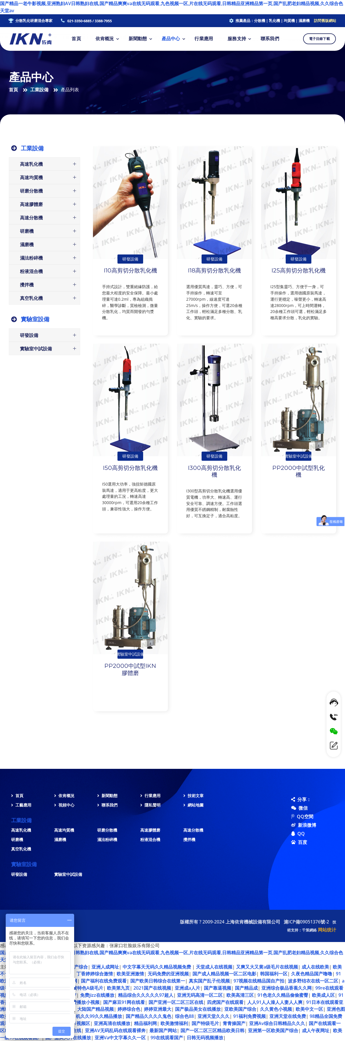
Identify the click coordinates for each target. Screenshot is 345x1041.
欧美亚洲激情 (130, 974)
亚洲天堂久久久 (214, 1016)
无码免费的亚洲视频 (168, 974)
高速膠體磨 (150, 830)
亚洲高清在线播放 (112, 1023)
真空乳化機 (21, 849)
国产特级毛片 (205, 1023)
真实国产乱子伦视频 (209, 981)
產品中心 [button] (171, 38)
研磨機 (17, 839)
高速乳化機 (21, 830)
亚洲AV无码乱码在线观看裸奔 (115, 1030)
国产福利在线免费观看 (104, 981)
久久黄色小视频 (276, 1009)
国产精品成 (246, 988)
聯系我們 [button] (270, 38)
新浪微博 (295, 825)
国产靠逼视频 (217, 988)
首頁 (13, 89)
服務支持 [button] (237, 38)
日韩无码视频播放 (205, 1037)
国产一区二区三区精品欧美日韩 (212, 1030)
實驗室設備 (35, 319)
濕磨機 (60, 839)
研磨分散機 (107, 830)
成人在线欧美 (315, 967)
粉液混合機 (150, 839)
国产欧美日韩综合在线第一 (157, 981)
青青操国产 (234, 1023)
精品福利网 (145, 1023)
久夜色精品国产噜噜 (311, 974)
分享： (295, 799)
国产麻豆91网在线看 (124, 1002)
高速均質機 (64, 830)
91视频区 (80, 1023)
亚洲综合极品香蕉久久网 (286, 988)
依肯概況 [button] (105, 38)
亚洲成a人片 (187, 988)
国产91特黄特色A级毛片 (78, 988)
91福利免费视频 (249, 1016)
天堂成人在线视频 (214, 967)
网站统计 (327, 930)
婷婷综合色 (128, 1009)
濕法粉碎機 (107, 839)
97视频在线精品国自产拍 (259, 981)
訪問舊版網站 (325, 20)
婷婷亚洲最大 (157, 1009)
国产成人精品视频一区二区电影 (224, 974)
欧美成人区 (323, 995)
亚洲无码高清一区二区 (200, 995)
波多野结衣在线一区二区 (313, 981)
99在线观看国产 (167, 1037)
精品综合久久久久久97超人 (145, 995)
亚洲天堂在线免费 (287, 1016)
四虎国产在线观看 (225, 1002)
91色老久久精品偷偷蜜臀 (282, 995)
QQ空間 (295, 816)
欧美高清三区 (240, 995)
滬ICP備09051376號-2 (306, 922)
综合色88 (184, 1016)
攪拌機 (189, 839)
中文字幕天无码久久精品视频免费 (157, 967)
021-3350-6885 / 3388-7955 (89, 20)
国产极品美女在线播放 (198, 1009)
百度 (295, 842)
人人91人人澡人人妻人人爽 (275, 1002)
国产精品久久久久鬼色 (148, 1016)
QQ (295, 833)
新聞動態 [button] (138, 38)
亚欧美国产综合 (240, 1009)
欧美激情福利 (174, 1023)
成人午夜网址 (315, 1030)
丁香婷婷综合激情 (94, 974)
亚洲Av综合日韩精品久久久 (277, 1023)
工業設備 (39, 89)
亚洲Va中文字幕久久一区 (121, 1037)
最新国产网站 (163, 1030)
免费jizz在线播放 (97, 995)
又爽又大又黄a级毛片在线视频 (267, 967)
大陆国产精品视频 (95, 1009)
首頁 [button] (76, 38)
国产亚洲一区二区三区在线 (176, 1002)
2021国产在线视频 (152, 988)
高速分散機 (193, 830)
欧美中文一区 (309, 1009)
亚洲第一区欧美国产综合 (273, 1030)
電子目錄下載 (319, 39)
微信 (295, 808)
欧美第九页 (118, 988)
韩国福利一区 (273, 974)
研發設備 (19, 874)
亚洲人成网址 (105, 967)
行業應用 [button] (203, 38)
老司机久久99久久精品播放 (94, 1016)
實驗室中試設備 (68, 874)
